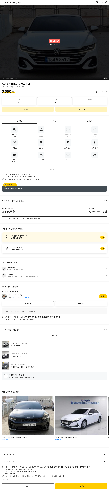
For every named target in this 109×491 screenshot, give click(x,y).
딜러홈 (102, 296)
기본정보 (54, 121)
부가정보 (90, 121)
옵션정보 (19, 121)
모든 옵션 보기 (54, 169)
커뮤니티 (54, 336)
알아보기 (54, 237)
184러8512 (13, 2)
